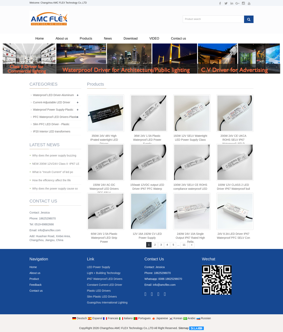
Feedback (35, 284)
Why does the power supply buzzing (54, 155)
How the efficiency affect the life (51, 180)
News (108, 38)
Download (131, 38)
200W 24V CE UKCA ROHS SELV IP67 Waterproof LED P (233, 139)
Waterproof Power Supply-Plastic (53, 109)
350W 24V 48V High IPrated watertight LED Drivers (104, 139)
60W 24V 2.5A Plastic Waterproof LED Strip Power (104, 237)
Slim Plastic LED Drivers (102, 296)
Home (39, 38)
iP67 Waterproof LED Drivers (104, 278)
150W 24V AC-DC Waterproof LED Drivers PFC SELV (104, 188)
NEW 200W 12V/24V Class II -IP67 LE (55, 163)
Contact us (178, 38)
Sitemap (183, 328)
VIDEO (154, 38)
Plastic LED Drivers (99, 290)
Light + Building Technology (104, 273)
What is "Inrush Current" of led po (52, 172)
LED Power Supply (98, 267)
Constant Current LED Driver (104, 284)
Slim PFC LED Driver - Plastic (51, 124)
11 (184, 244)
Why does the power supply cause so (55, 188)
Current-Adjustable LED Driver (51, 102)
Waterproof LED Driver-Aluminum (53, 95)
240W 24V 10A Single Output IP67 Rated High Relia (190, 237)
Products (86, 38)
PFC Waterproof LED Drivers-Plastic (55, 116)
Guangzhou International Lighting (107, 302)
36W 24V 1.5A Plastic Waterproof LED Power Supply (147, 139)
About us (62, 38)
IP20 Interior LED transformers (51, 131)
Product (34, 278)
